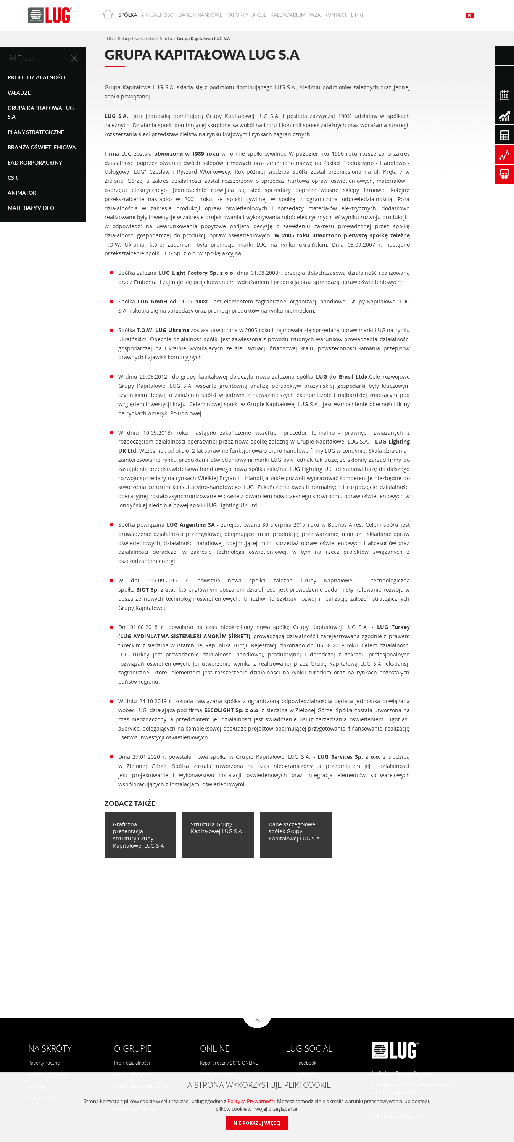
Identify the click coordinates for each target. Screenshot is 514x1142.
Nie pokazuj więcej (257, 1123)
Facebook (301, 1063)
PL (470, 15)
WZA (315, 15)
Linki (357, 15)
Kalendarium (288, 15)
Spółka (128, 15)
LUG (109, 38)
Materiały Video (31, 207)
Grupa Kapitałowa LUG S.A (41, 112)
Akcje (259, 15)
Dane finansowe (200, 15)
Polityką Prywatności (251, 1101)
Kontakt (335, 15)
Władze (19, 92)
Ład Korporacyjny (35, 162)
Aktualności (157, 15)
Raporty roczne (44, 1063)
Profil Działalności (37, 77)
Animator (22, 192)
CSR (13, 177)
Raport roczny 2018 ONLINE (229, 1063)
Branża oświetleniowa (42, 147)
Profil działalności (132, 1063)
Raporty (237, 15)
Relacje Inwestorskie (137, 38)
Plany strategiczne (36, 131)
